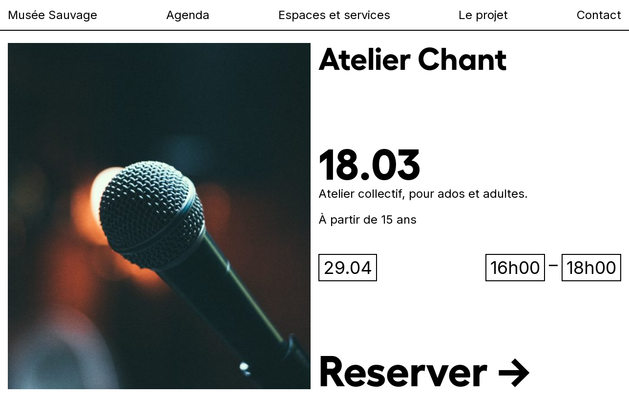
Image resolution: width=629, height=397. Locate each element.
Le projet (483, 15)
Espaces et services (334, 15)
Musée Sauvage (52, 15)
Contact (599, 15)
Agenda (188, 15)
